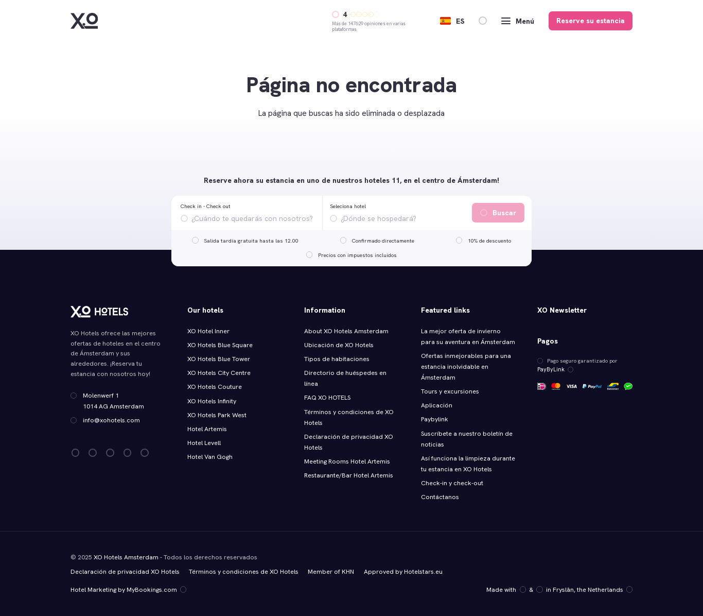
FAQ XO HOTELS (327, 397)
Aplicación (436, 405)
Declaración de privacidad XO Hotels (125, 571)
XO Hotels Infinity (211, 401)
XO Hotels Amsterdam (126, 557)
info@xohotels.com (111, 420)
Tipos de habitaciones (337, 359)
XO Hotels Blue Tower (218, 359)
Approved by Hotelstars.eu (403, 571)
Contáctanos (440, 497)
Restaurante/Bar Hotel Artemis (348, 475)
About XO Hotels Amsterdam (346, 331)
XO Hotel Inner (208, 331)
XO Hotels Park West (217, 415)
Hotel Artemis (207, 429)
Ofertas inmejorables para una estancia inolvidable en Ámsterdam (466, 367)
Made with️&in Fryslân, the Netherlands (559, 589)
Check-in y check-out (452, 483)
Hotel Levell (204, 443)
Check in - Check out (206, 206)
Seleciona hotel (348, 206)
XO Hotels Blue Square (220, 345)
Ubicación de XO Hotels (339, 345)
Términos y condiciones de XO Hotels (243, 571)
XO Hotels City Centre (219, 373)
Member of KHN (331, 571)
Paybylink (434, 419)
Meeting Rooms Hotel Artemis (347, 461)
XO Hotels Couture (214, 387)
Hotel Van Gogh (210, 457)
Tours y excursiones (450, 391)
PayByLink (553, 369)
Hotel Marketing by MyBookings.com (128, 589)
